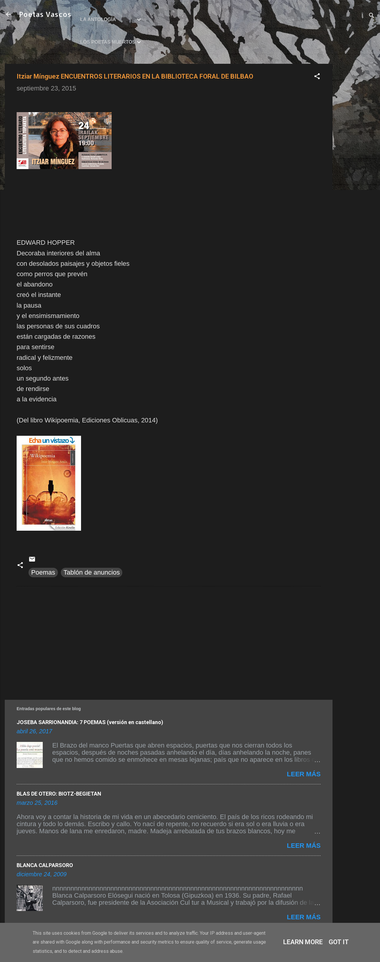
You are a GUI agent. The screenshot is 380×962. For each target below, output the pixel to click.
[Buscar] (371, 16)
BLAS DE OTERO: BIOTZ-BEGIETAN (59, 794)
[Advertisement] (356, 153)
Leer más (304, 774)
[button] (317, 77)
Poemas (43, 572)
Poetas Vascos (45, 14)
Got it (339, 942)
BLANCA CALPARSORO (45, 865)
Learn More (303, 942)
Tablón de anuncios (92, 572)
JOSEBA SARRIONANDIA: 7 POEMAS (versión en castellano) (90, 722)
